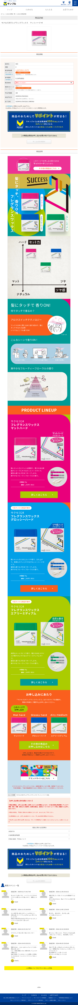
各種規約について (52, 997)
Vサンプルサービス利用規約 (40, 997)
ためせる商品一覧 (10, 14)
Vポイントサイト (62, 1000)
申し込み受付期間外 (39, 141)
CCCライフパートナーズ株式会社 (35, 1000)
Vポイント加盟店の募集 (50, 1000)
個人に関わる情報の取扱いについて (11, 997)
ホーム (2, 14)
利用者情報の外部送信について (65, 997)
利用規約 (9, 106)
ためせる (29, 10)
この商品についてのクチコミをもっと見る (39, 968)
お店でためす (68, 10)
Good (14, 902)
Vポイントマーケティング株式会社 (18, 1000)
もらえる (48, 10)
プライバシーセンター (26, 997)
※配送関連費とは (9, 74)
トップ (9, 10)
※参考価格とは (8, 79)
